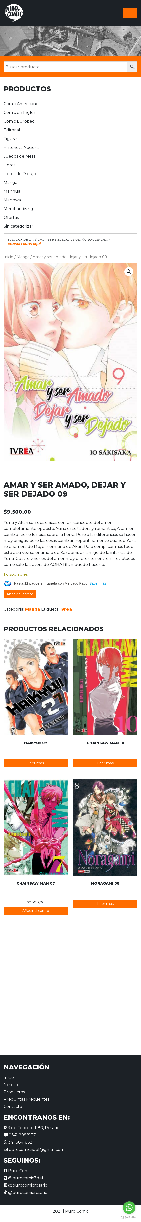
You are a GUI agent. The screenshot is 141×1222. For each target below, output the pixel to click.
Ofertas (11, 217)
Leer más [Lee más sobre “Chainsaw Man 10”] (105, 763)
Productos (14, 1092)
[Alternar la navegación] (130, 13)
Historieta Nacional (22, 147)
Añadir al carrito (20, 594)
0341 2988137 (20, 1135)
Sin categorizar (18, 226)
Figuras (11, 138)
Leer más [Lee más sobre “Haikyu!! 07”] (35, 763)
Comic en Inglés (19, 112)
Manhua (12, 191)
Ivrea (66, 609)
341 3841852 (18, 1142)
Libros (9, 165)
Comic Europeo (19, 121)
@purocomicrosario (25, 1185)
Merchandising (18, 208)
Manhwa (12, 200)
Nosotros (12, 1084)
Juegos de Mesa (20, 156)
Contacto (13, 1106)
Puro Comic (18, 1170)
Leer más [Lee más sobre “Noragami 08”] (105, 903)
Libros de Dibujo (20, 173)
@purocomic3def (23, 1178)
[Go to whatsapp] (129, 1207)
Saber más (97, 583)
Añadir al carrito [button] (35, 910)
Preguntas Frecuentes (26, 1099)
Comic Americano (21, 103)
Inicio (8, 257)
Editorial (12, 130)
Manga (10, 182)
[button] (128, 271)
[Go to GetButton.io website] (129, 1217)
